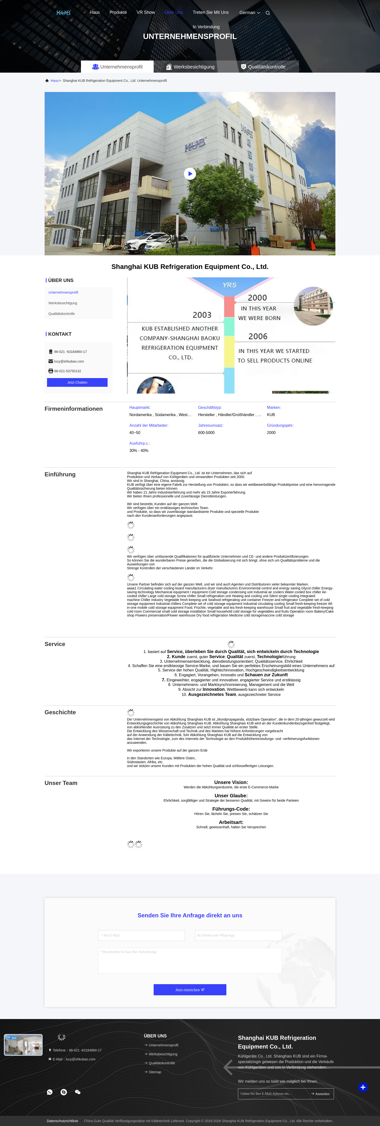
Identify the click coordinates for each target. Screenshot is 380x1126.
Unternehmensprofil (63, 292)
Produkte (118, 12)
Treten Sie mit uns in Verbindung (211, 15)
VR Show (146, 12)
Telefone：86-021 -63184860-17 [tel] (75, 1050)
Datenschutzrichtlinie (62, 1121)
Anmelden (320, 1094)
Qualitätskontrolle (61, 314)
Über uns (174, 12)
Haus (95, 12)
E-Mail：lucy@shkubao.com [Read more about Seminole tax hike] (71, 1059)
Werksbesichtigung (62, 303)
